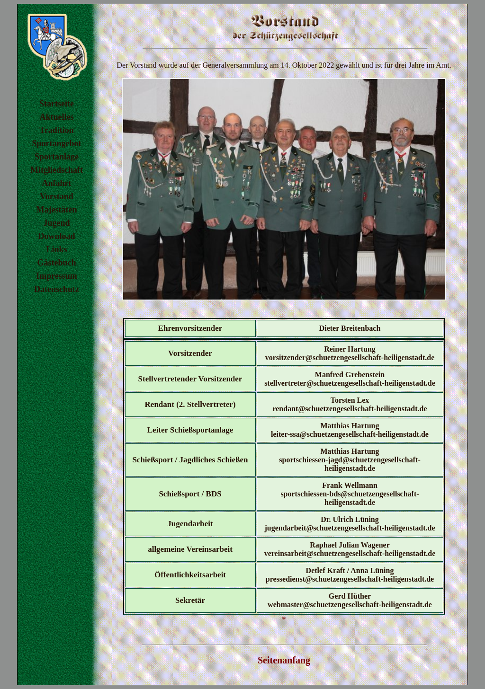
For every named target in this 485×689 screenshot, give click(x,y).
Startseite (56, 103)
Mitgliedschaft (56, 170)
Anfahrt (57, 183)
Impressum (56, 276)
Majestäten (56, 209)
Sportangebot (56, 143)
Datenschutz (56, 289)
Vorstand (56, 196)
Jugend (56, 223)
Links (56, 249)
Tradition (56, 130)
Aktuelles (57, 117)
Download (56, 236)
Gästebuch (56, 262)
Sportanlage (57, 156)
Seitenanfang (284, 660)
